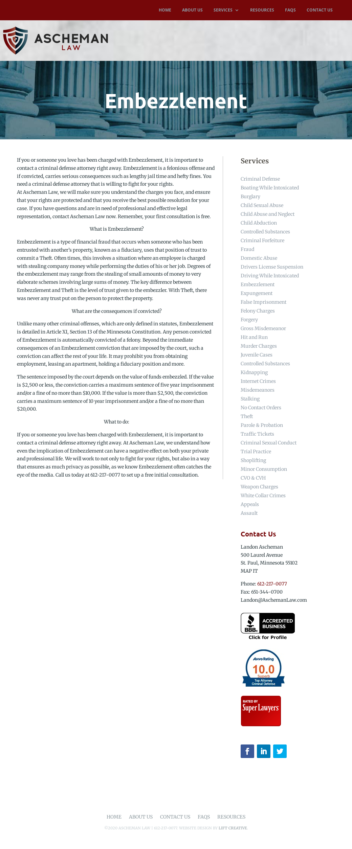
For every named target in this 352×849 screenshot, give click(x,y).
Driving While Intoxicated (270, 276)
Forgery (249, 320)
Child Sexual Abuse (262, 205)
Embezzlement (257, 284)
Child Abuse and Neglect (267, 214)
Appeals (250, 504)
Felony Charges (258, 311)
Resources (231, 817)
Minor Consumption (264, 469)
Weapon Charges (259, 487)
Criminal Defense (260, 179)
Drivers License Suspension (272, 267)
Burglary (250, 196)
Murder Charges (259, 346)
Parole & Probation (262, 425)
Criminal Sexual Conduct (268, 443)
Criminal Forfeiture (262, 240)
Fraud (247, 249)
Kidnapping (254, 372)
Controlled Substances (265, 232)
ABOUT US (192, 10)
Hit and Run (254, 337)
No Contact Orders (261, 408)
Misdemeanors (257, 390)
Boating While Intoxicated (270, 188)
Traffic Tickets (257, 434)
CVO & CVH (253, 478)
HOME (165, 10)
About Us (141, 817)
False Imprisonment (263, 302)
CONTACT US (320, 10)
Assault (249, 513)
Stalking (250, 399)
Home (114, 817)
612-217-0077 (272, 584)
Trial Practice (256, 452)
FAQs (204, 817)
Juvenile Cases (256, 355)
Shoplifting (253, 460)
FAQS (290, 10)
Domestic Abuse (259, 258)
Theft (247, 416)
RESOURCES (262, 10)
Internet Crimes (258, 381)
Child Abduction (259, 223)
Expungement (256, 293)
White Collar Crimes (263, 495)
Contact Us (175, 817)
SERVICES (223, 10)
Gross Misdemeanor (263, 328)
